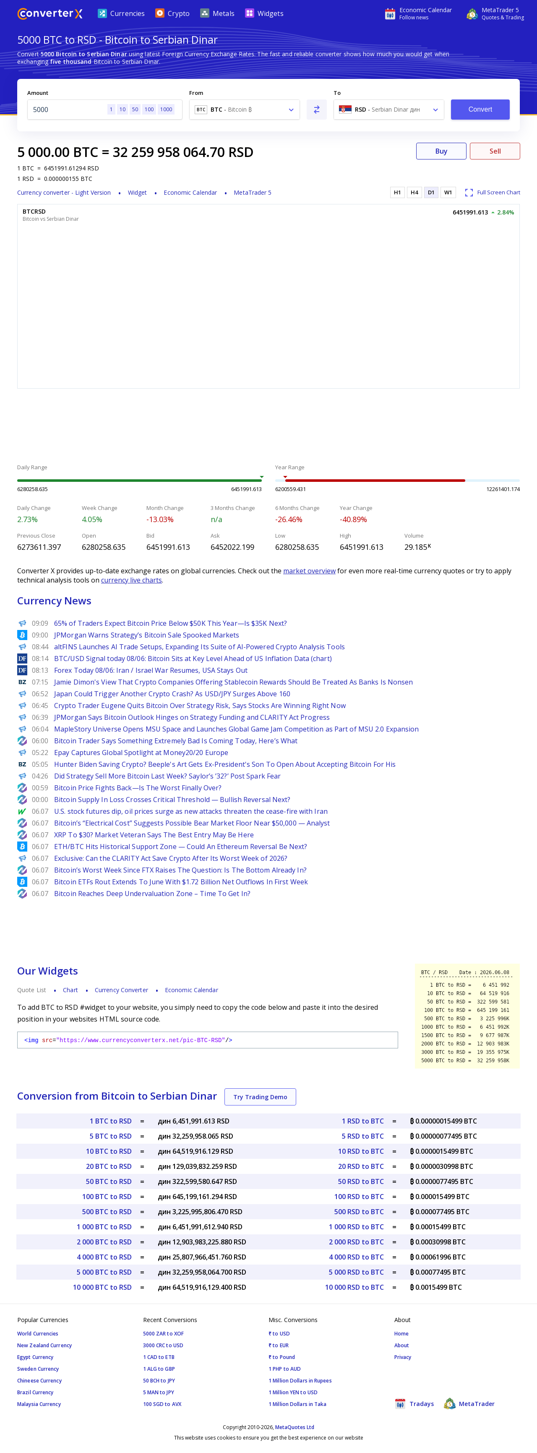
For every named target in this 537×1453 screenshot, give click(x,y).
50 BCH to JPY (159, 1380)
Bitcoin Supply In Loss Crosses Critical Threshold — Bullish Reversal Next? (172, 799)
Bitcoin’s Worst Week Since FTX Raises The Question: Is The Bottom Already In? (180, 870)
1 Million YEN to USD (293, 1392)
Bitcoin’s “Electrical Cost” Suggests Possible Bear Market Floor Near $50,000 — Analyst (192, 823)
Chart (70, 990)
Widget (137, 192)
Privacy (403, 1357)
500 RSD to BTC (359, 1211)
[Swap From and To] (317, 109)
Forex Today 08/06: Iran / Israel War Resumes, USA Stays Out (151, 670)
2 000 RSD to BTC (356, 1242)
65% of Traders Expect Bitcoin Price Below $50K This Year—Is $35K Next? (170, 623)
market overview (309, 570)
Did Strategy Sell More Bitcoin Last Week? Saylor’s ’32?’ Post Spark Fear (167, 776)
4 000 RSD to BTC (356, 1257)
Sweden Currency (38, 1368)
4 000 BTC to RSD (104, 1257)
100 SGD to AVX (162, 1404)
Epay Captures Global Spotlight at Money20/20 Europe (141, 752)
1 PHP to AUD (284, 1368)
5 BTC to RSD (111, 1136)
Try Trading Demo (260, 1097)
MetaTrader (469, 1403)
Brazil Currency (35, 1392)
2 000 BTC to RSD (104, 1242)
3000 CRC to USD (163, 1345)
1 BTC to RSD (111, 1121)
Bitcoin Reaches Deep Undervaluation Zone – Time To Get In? (152, 893)
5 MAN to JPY (158, 1392)
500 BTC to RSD (107, 1211)
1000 (166, 109)
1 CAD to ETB (159, 1357)
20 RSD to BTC (361, 1166)
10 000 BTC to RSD (102, 1287)
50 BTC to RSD (109, 1181)
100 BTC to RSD (107, 1196)
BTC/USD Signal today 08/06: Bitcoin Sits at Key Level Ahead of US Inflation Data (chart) (193, 658)
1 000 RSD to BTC (356, 1226)
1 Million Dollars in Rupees (300, 1380)
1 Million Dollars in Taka (297, 1404)
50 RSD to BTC (361, 1181)
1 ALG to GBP (159, 1368)
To (337, 93)
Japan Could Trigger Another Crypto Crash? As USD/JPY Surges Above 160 (172, 693)
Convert (481, 109)
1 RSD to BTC (363, 1121)
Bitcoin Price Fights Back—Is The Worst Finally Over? (138, 787)
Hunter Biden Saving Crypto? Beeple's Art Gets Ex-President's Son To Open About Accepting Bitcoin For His (225, 764)
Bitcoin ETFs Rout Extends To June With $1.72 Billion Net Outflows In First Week (181, 881)
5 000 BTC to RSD (104, 1272)
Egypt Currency (35, 1357)
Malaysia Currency (39, 1404)
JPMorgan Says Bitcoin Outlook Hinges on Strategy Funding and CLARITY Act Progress (192, 717)
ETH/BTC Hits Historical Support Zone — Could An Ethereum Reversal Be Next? (180, 846)
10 (122, 109)
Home (401, 1333)
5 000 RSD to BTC (356, 1272)
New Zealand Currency (44, 1345)
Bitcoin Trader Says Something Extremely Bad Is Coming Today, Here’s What (175, 740)
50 (135, 109)
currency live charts (131, 580)
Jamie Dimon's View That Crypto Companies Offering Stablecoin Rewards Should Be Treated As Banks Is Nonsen (233, 682)
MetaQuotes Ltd (294, 1427)
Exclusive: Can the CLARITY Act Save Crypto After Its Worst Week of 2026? (170, 858)
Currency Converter (121, 990)
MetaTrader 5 (252, 192)
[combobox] (245, 109)
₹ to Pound (281, 1357)
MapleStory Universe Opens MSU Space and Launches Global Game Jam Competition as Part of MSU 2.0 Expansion (236, 729)
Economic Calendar (190, 192)
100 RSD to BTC (359, 1196)
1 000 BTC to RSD (104, 1226)
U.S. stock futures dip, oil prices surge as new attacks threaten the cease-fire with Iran (191, 811)
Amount (37, 93)
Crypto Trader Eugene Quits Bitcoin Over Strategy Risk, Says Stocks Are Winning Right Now (200, 705)
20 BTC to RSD (109, 1166)
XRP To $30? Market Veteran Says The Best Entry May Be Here (154, 834)
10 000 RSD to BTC (354, 1287)
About (401, 1345)
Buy (441, 151)
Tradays (414, 1403)
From (196, 93)
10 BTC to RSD (109, 1151)
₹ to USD (279, 1333)
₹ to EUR (278, 1345)
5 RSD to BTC (363, 1136)
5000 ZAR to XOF (163, 1333)
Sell (495, 151)
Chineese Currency (39, 1380)
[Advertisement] (268, 427)
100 (149, 109)
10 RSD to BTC (361, 1151)
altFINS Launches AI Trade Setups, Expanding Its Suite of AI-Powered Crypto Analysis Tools (199, 646)
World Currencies (38, 1333)
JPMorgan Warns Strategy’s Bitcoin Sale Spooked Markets (146, 635)
